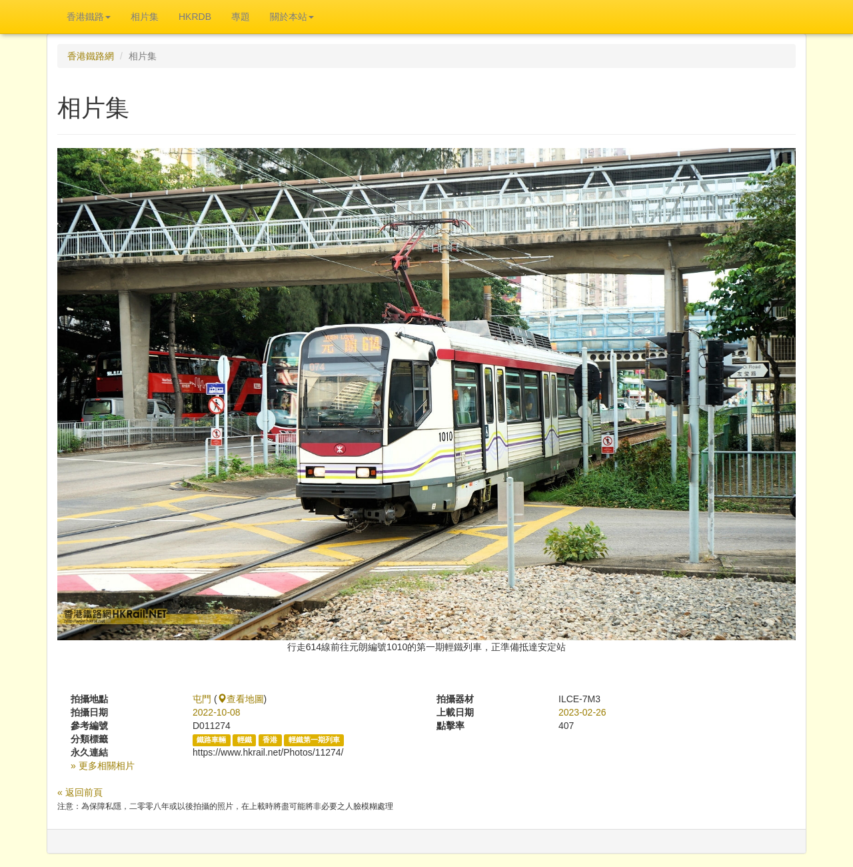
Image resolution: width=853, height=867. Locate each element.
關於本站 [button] (292, 16)
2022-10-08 (217, 712)
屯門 (202, 699)
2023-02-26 (582, 712)
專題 (240, 16)
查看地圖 (240, 699)
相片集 (145, 16)
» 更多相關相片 (103, 765)
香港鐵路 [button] (89, 16)
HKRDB (195, 16)
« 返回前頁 (80, 792)
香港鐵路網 (90, 56)
